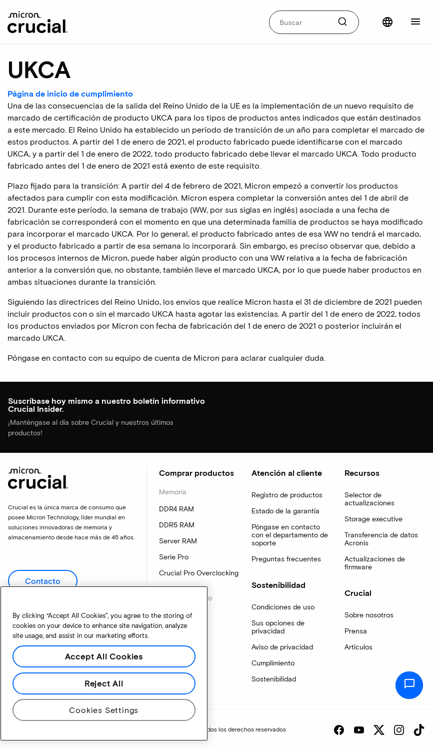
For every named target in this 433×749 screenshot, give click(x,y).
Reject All (104, 683)
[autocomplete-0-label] (300, 22)
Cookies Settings (103, 709)
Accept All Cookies (104, 656)
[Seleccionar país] (388, 22)
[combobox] (314, 22)
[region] (104, 663)
